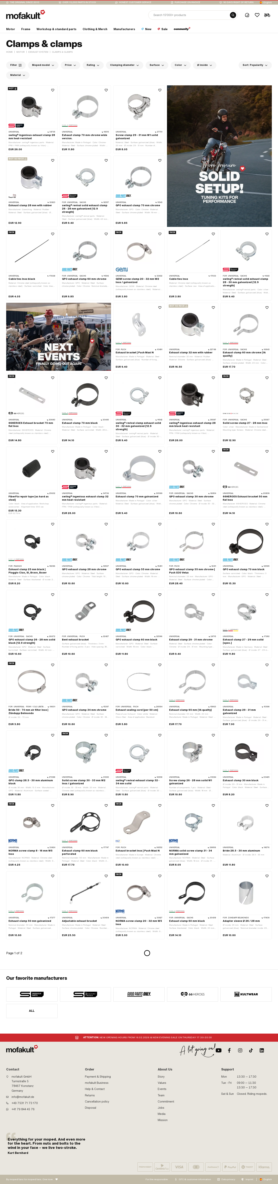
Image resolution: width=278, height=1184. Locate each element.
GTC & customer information (195, 1179)
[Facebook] (229, 1050)
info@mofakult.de (23, 1097)
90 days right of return (238, 2)
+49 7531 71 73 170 (25, 1103)
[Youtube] (218, 1050)
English (268, 2)
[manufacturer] (32, 994)
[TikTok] (251, 1050)
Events (162, 1089)
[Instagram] (240, 1050)
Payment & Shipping (98, 1077)
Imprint (249, 1179)
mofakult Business (96, 1083)
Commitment (166, 1101)
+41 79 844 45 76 (23, 1109)
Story (161, 1077)
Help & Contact (95, 1089)
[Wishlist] (257, 15)
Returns (90, 1095)
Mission (163, 1120)
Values (162, 1083)
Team (161, 1095)
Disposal (90, 1108)
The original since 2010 (24, 2)
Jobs (161, 1108)
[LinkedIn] (262, 1050)
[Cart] (267, 15)
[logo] (25, 14)
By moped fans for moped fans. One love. (29, 1179)
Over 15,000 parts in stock (79, 2)
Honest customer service (135, 2)
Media (161, 1114)
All (32, 1011)
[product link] (31, 119)
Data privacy (228, 1179)
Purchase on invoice (187, 2)
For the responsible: (157, 1179)
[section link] (10, 30)
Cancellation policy (97, 1101)
